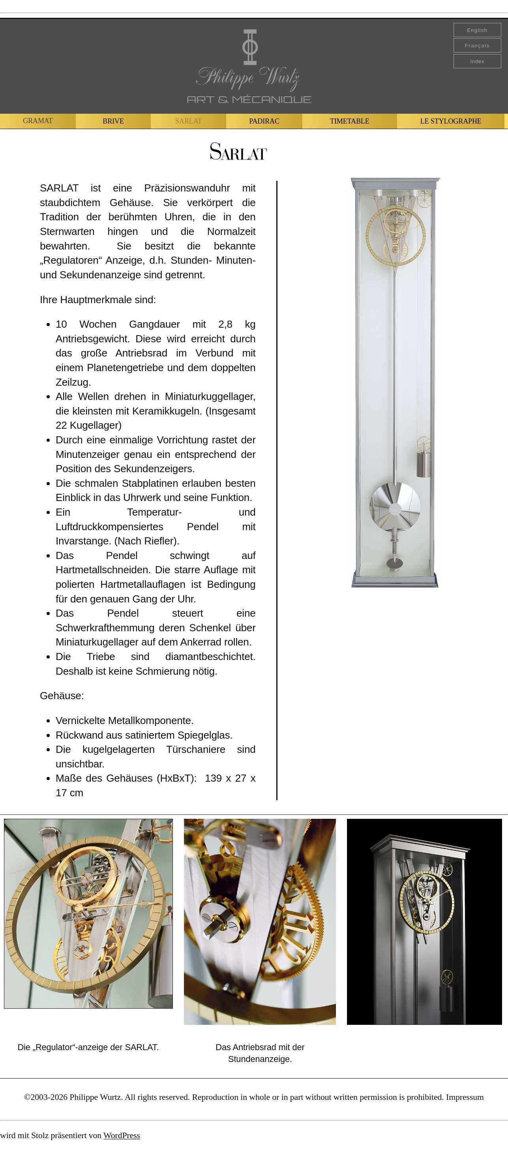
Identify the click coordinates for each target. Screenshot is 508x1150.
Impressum (465, 1097)
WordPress (121, 1135)
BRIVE (113, 121)
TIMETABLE (349, 121)
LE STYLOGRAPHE (451, 121)
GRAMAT (37, 121)
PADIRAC (264, 121)
